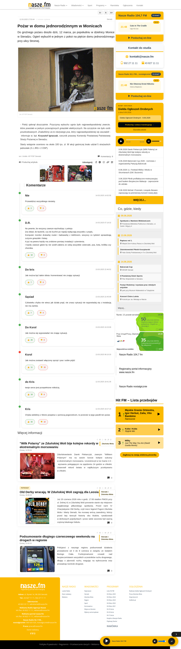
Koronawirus (88, 606)
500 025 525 (31, 622)
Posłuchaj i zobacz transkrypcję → (139, 125)
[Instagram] (34, 633)
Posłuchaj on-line (139, 38)
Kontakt (139, 5)
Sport (90, 5)
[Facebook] (31, 633)
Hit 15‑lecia (110, 615)
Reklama (64, 597)
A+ (111, 13)
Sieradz (86, 594)
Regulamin (64, 644)
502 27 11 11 (131, 63)
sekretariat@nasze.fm (39, 604)
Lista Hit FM (110, 591)
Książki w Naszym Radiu (114, 618)
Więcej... (139, 199)
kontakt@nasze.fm (142, 56)
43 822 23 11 (23, 604)
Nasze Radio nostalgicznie (133, 386)
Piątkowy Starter (112, 621)
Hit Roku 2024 (111, 597)
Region (86, 600)
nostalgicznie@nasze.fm (47, 622)
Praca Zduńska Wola (135, 594)
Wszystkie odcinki (139, 130)
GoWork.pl (132, 600)
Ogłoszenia (127, 5)
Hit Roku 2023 (111, 600)
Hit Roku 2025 (111, 594)
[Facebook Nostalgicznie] (32, 633)
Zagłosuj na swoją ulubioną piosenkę (139, 455)
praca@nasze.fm (36, 626)
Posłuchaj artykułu (28, 162)
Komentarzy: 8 (105, 156)
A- (100, 13)
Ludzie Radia (66, 591)
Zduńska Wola (88, 597)
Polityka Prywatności (48, 644)
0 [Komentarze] (109, 477)
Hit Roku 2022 (111, 603)
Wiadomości (77, 5)
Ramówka (114, 5)
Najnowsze (87, 591)
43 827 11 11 (152, 63)
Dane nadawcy (33, 629)
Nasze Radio (60, 5)
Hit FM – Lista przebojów (136, 400)
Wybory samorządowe (91, 612)
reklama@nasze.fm (42, 610)
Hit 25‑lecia (110, 609)
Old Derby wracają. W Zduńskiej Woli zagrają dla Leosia (59, 492)
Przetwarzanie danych (80, 644)
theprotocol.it (133, 597)
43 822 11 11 (28, 610)
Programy (101, 5)
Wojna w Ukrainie (89, 609)
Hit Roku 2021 (111, 606)
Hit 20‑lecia (110, 612)
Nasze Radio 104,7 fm (131, 354)
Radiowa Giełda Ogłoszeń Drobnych (140, 591)
